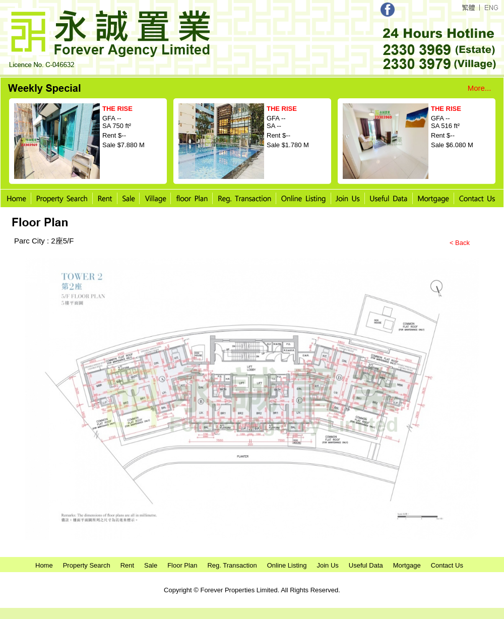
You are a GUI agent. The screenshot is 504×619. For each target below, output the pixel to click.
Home (44, 565)
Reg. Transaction (232, 565)
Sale (150, 565)
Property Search (86, 565)
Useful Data (366, 565)
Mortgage (407, 565)
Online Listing (287, 565)
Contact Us (447, 565)
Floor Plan (182, 565)
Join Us (327, 565)
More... (479, 88)
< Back (460, 242)
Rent (127, 565)
